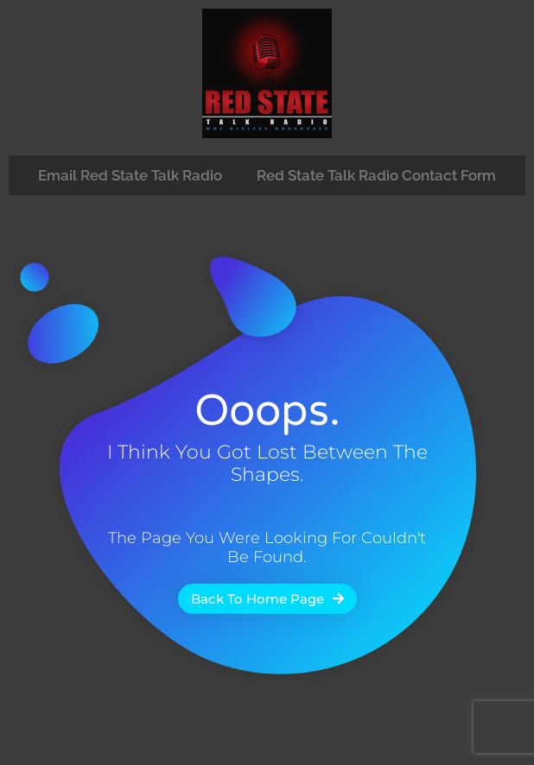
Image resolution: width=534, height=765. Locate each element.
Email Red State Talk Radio (130, 175)
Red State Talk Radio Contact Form (376, 175)
